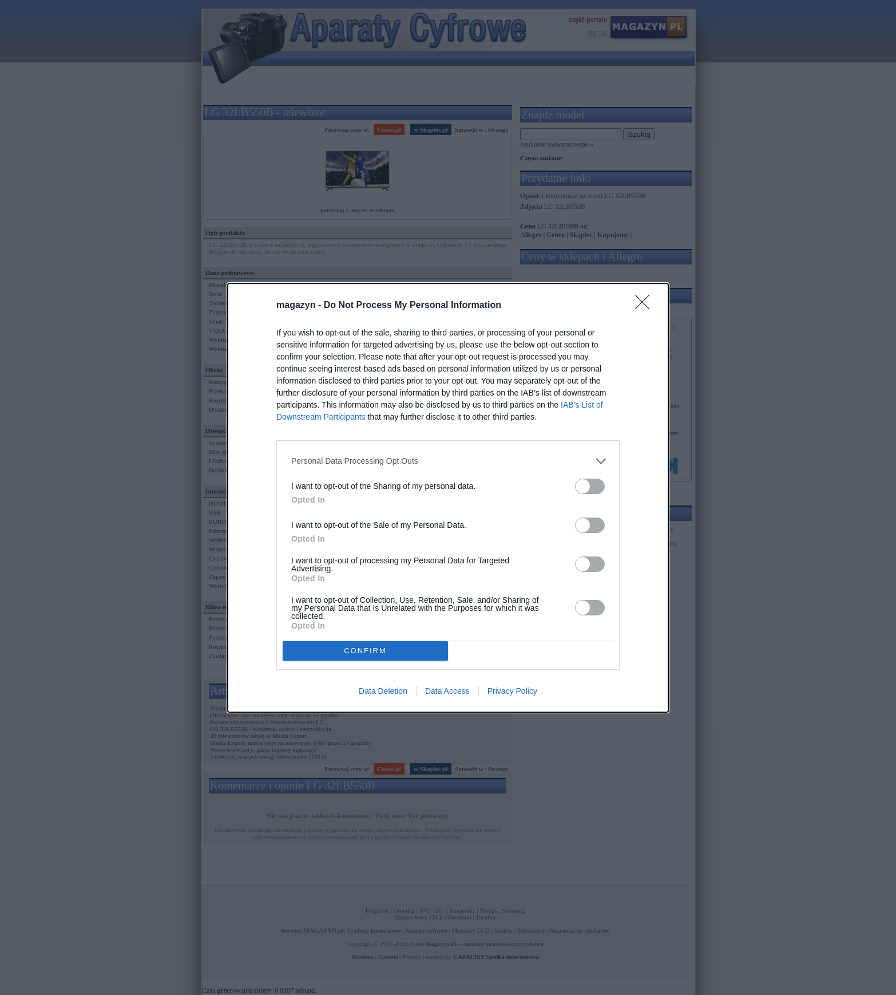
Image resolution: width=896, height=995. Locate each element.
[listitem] (448, 461)
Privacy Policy (512, 691)
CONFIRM (365, 650)
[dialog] (448, 497)
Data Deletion (383, 691)
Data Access (447, 691)
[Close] (646, 306)
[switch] (590, 486)
